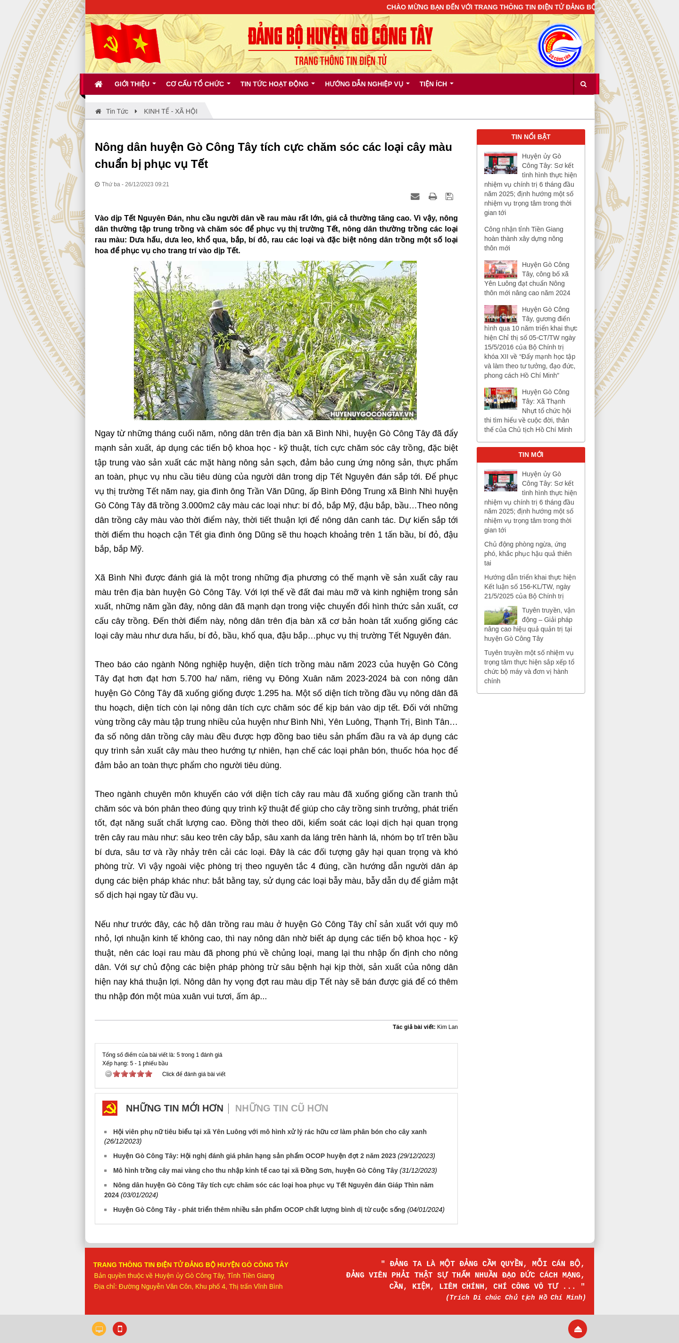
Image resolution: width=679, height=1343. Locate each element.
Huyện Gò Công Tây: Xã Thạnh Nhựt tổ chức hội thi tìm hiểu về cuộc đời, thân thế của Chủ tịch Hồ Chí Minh (528, 410)
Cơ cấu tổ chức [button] (198, 87)
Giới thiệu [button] (135, 87)
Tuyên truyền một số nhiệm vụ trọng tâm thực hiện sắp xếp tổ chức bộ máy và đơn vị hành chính (529, 667)
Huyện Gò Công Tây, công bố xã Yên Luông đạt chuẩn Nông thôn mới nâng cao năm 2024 (527, 279)
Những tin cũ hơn (282, 1108)
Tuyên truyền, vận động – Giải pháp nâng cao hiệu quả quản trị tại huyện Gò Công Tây (529, 624)
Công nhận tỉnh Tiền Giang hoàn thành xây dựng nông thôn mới (523, 238)
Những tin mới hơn (175, 1108)
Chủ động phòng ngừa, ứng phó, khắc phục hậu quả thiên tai (528, 553)
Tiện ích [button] (437, 87)
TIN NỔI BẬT (531, 137)
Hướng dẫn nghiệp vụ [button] (367, 87)
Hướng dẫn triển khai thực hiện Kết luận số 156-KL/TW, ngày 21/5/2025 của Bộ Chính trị (530, 586)
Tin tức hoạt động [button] (277, 87)
